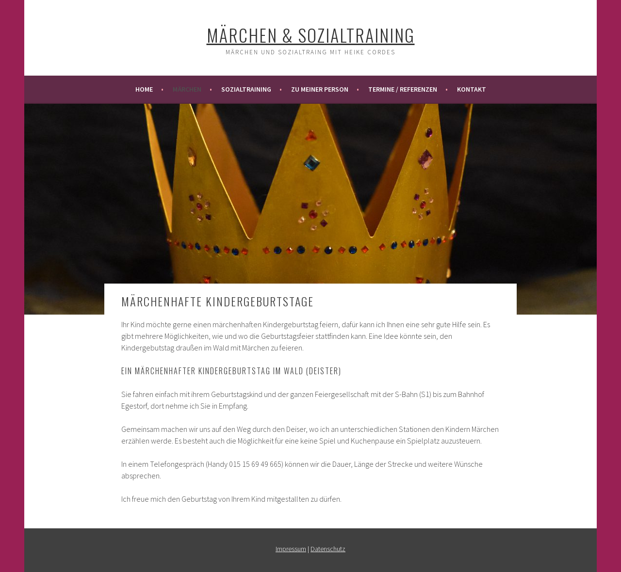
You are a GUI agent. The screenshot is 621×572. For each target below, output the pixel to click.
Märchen (187, 89)
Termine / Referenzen (402, 89)
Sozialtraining (246, 89)
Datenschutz (327, 548)
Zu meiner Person (319, 89)
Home (144, 89)
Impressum (291, 548)
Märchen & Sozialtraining (311, 35)
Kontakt (471, 89)
